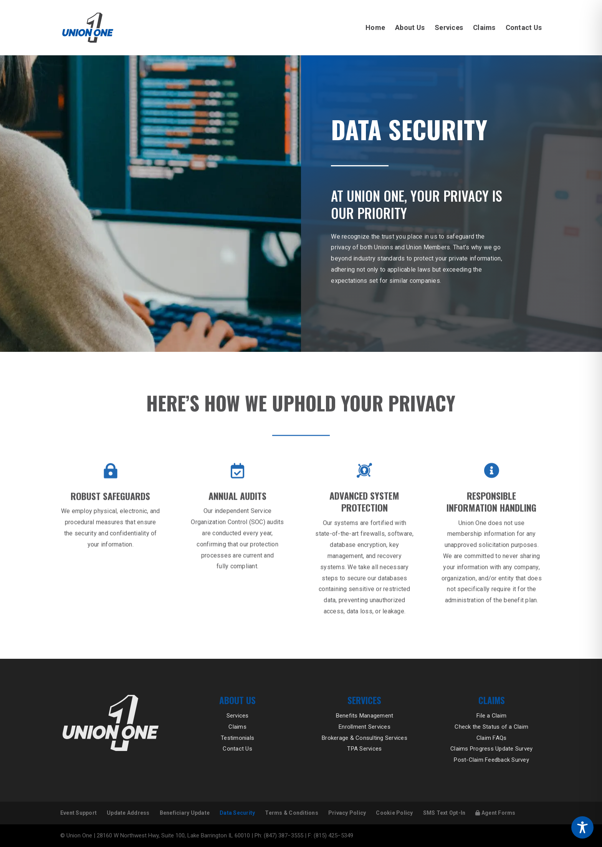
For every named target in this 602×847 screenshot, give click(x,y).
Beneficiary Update (185, 813)
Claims (484, 28)
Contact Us (524, 28)
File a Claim (491, 715)
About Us (410, 28)
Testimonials (237, 737)
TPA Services (364, 748)
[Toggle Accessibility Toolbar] (582, 827)
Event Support (78, 813)
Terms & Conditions (291, 813)
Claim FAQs (491, 737)
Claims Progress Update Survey (491, 748)
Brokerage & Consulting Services (364, 737)
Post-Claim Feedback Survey (491, 759)
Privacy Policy (347, 813)
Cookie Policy (394, 813)
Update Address (128, 813)
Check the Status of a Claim (491, 726)
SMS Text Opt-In (444, 813)
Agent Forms (495, 813)
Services (449, 28)
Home (375, 28)
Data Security (237, 813)
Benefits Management (365, 715)
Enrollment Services (364, 726)
